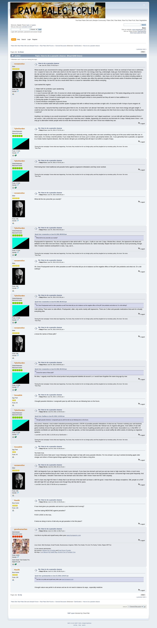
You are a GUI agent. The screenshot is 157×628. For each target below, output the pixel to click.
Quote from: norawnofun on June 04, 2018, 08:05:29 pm (51, 234)
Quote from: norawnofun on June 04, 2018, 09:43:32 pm (51, 369)
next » (144, 49)
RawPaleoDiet (141, 31)
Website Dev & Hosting (48, 550)
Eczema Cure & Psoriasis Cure (66, 552)
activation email (26, 27)
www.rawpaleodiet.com (139, 29)
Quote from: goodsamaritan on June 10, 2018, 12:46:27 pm (51, 576)
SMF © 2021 (78, 623)
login (27, 25)
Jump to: (125, 606)
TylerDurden (77, 45)
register (33, 25)
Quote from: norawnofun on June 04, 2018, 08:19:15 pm (51, 301)
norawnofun (19, 64)
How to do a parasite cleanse (48, 63)
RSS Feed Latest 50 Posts (138, 32)
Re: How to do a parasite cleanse (50, 128)
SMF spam (71, 613)
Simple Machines (86, 623)
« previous (139, 49)
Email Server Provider (64, 550)
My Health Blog (52, 552)
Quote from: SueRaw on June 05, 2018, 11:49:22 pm (49, 416)
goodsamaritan (20, 529)
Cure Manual (44, 552)
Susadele (18, 395)
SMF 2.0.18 (70, 623)
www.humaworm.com (74, 535)
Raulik (17, 500)
